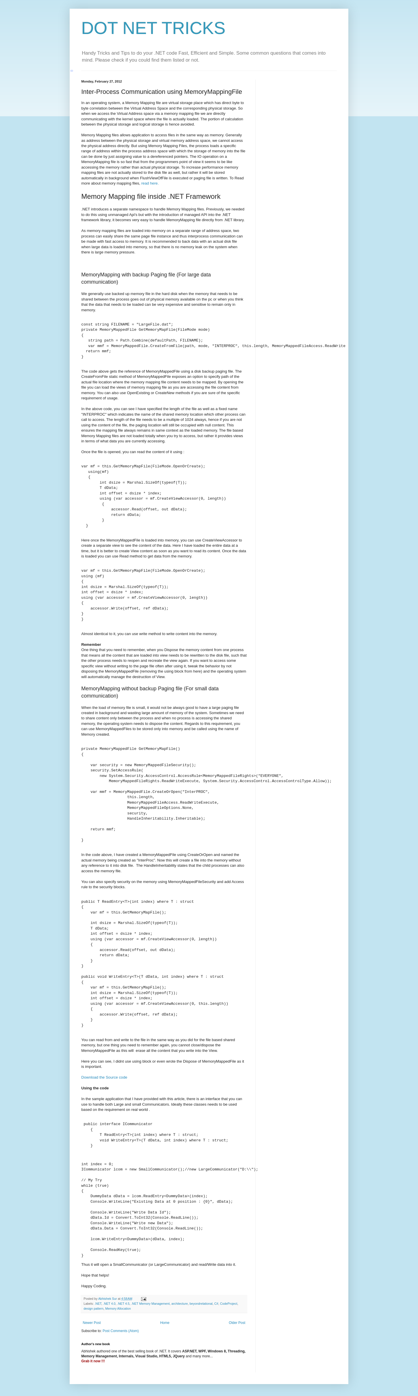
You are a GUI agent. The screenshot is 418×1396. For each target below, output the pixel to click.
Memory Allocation (118, 1308)
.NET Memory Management (150, 1303)
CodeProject (228, 1303)
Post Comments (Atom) (120, 1331)
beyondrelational (201, 1303)
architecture (180, 1303)
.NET (98, 1303)
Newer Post (92, 1323)
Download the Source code (104, 1077)
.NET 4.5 (123, 1303)
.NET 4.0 (109, 1303)
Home (165, 1323)
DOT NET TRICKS (153, 28)
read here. (150, 183)
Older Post (237, 1323)
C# (216, 1303)
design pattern (93, 1308)
